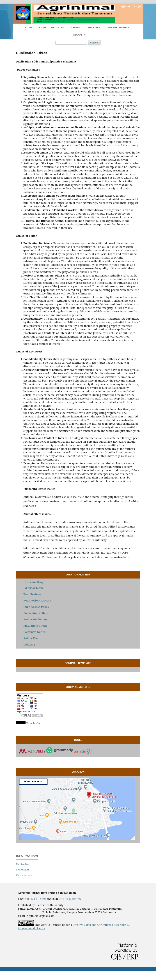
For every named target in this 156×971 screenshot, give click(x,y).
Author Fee (30, 638)
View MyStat (34, 723)
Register (57, 27)
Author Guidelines (35, 619)
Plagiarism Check (35, 625)
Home (28, 27)
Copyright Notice (34, 632)
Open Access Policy (36, 606)
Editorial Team (33, 588)
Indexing (29, 644)
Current (76, 27)
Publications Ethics (36, 613)
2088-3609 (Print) (35, 899)
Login (42, 27)
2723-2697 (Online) (70, 899)
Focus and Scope (34, 582)
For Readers (22, 864)
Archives (93, 27)
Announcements (117, 27)
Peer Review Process (37, 600)
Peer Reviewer (33, 594)
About (78, 34)
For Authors (22, 869)
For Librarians (24, 875)
